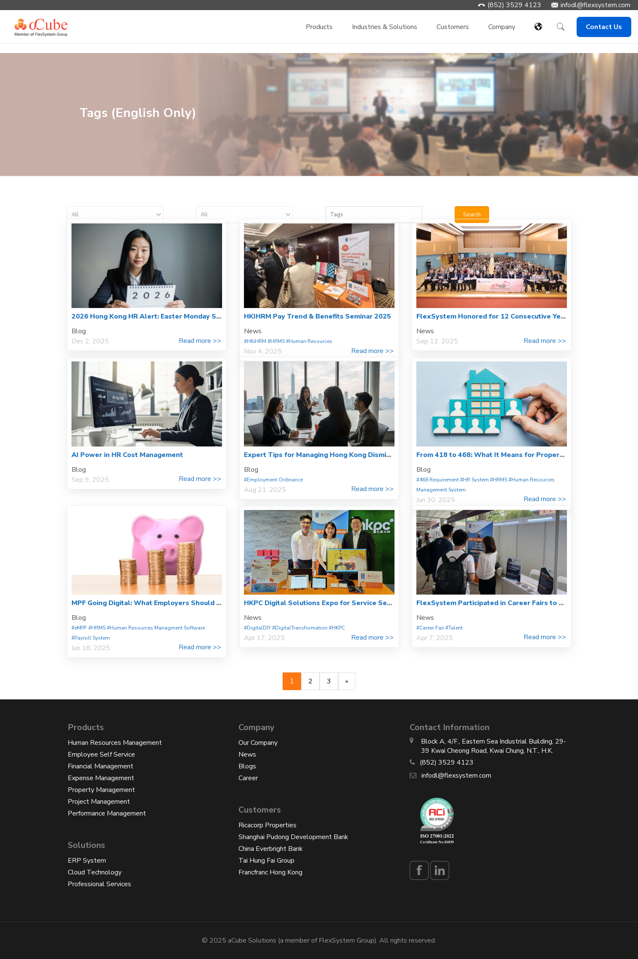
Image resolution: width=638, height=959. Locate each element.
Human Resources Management (115, 742)
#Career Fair (430, 627)
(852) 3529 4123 (514, 5)
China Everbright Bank (270, 848)
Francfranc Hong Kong (270, 872)
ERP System (87, 860)
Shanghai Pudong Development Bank (293, 837)
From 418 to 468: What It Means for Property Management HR (519, 455)
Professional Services (99, 884)
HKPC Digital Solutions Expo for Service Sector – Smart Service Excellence (368, 603)
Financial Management (100, 766)
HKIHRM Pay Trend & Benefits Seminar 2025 (317, 316)
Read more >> (200, 340)
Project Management (99, 801)
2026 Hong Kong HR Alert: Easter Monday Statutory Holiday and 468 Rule (193, 316)
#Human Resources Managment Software (156, 627)
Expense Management (101, 778)
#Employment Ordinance (273, 479)
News (247, 754)
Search (472, 214)
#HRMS (276, 341)
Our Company (258, 742)
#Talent (454, 627)
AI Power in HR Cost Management (127, 455)
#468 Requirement (437, 479)
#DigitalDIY (257, 627)
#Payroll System (90, 638)
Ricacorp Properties (267, 825)
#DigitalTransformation (300, 627)
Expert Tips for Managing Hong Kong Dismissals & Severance (345, 455)
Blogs (247, 766)
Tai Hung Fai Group (266, 860)
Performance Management (107, 813)
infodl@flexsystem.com (595, 5)
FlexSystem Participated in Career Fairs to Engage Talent (511, 603)
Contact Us (604, 27)
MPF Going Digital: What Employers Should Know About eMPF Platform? (191, 603)
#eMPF (79, 627)
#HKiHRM (255, 341)
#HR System (474, 479)
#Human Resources (309, 341)
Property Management (101, 789)
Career (248, 778)
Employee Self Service (101, 754)
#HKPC (337, 627)
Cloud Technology (95, 872)
